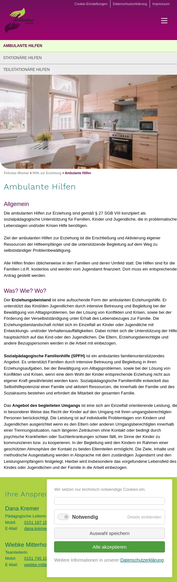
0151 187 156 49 (39, 522)
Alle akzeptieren (110, 547)
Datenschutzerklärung (130, 4)
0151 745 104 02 (39, 558)
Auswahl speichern (109, 533)
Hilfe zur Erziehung (46, 173)
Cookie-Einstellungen (91, 4)
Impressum (161, 4)
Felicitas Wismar (16, 173)
